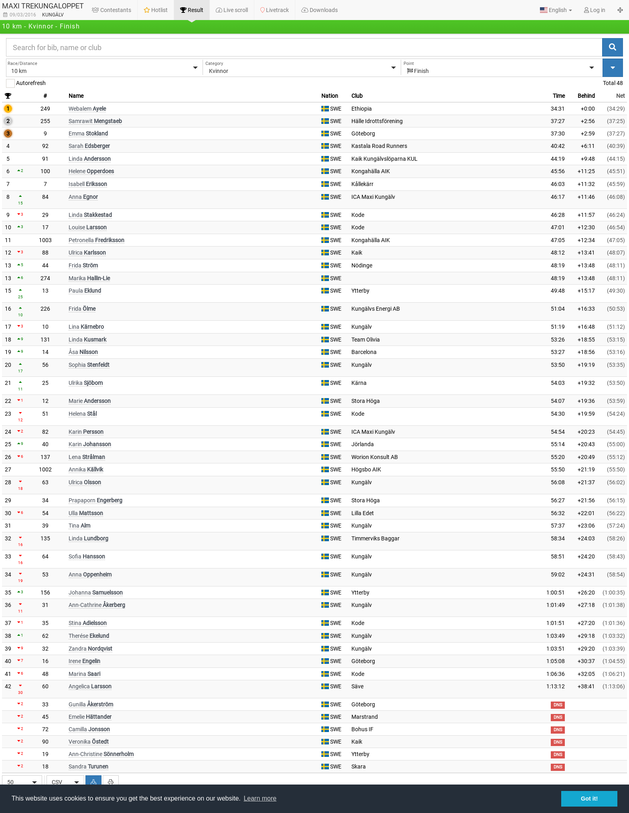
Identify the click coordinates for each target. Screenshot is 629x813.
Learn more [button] (259, 798)
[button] (556, 10)
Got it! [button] (589, 798)
